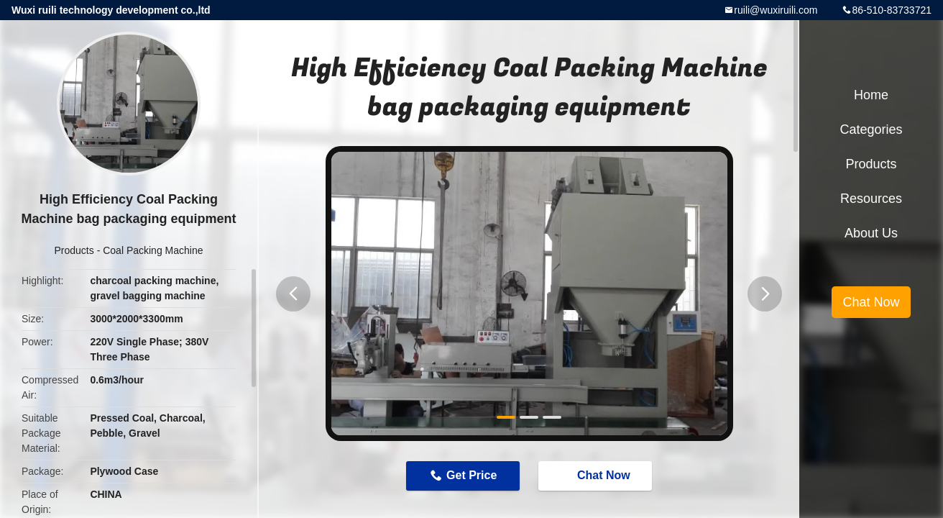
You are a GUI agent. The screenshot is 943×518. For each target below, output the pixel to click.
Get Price (471, 475)
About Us (871, 233)
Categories (871, 129)
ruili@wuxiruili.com (775, 10)
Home (871, 95)
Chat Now (596, 475)
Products (74, 250)
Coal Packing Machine (153, 250)
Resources (871, 198)
